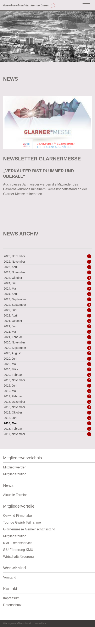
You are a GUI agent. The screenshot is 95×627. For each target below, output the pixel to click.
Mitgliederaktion (14, 474)
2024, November (47, 272)
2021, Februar (47, 337)
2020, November (47, 342)
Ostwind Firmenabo (17, 515)
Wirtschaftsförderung (18, 556)
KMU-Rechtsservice (17, 543)
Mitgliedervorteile (47, 507)
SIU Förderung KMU (18, 550)
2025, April (47, 267)
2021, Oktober (47, 321)
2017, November (47, 434)
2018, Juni (47, 418)
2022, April (47, 315)
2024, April (47, 294)
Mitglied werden (14, 467)
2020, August (47, 353)
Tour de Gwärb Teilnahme (22, 522)
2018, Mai (47, 423)
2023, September (47, 299)
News (47, 486)
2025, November (47, 261)
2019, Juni (47, 385)
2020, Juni (47, 358)
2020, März (47, 369)
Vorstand (9, 577)
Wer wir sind (47, 569)
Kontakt (47, 589)
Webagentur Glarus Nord (17, 623)
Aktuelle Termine (15, 495)
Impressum (11, 598)
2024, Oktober (47, 278)
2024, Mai (47, 288)
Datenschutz (12, 605)
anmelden (40, 623)
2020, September (47, 348)
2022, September (47, 305)
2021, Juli (47, 326)
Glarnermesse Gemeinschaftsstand (29, 529)
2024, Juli (47, 283)
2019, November (47, 380)
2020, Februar (47, 375)
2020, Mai (47, 364)
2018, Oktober (47, 412)
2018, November (47, 407)
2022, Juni (47, 310)
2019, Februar (47, 396)
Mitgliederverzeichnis (47, 459)
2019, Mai (47, 391)
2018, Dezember (47, 402)
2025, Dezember (47, 256)
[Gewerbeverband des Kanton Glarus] (29, 5)
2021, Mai (47, 332)
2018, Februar (47, 429)
